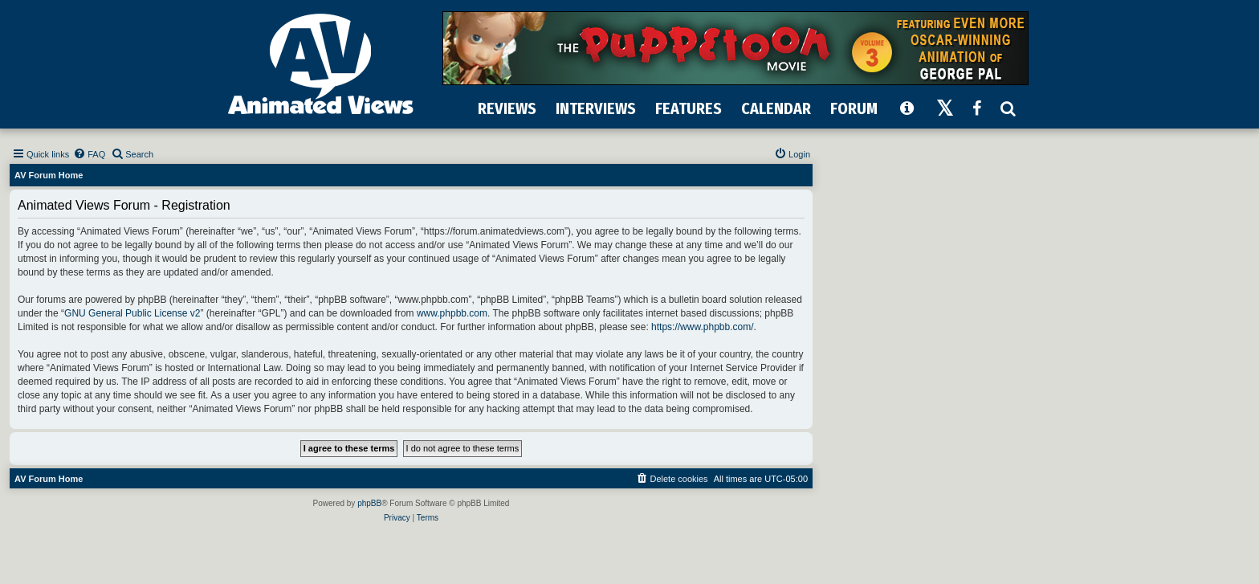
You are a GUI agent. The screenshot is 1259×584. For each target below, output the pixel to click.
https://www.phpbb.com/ (702, 327)
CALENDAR (776, 108)
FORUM (854, 108)
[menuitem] (89, 154)
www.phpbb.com (452, 313)
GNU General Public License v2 (132, 313)
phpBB (369, 503)
